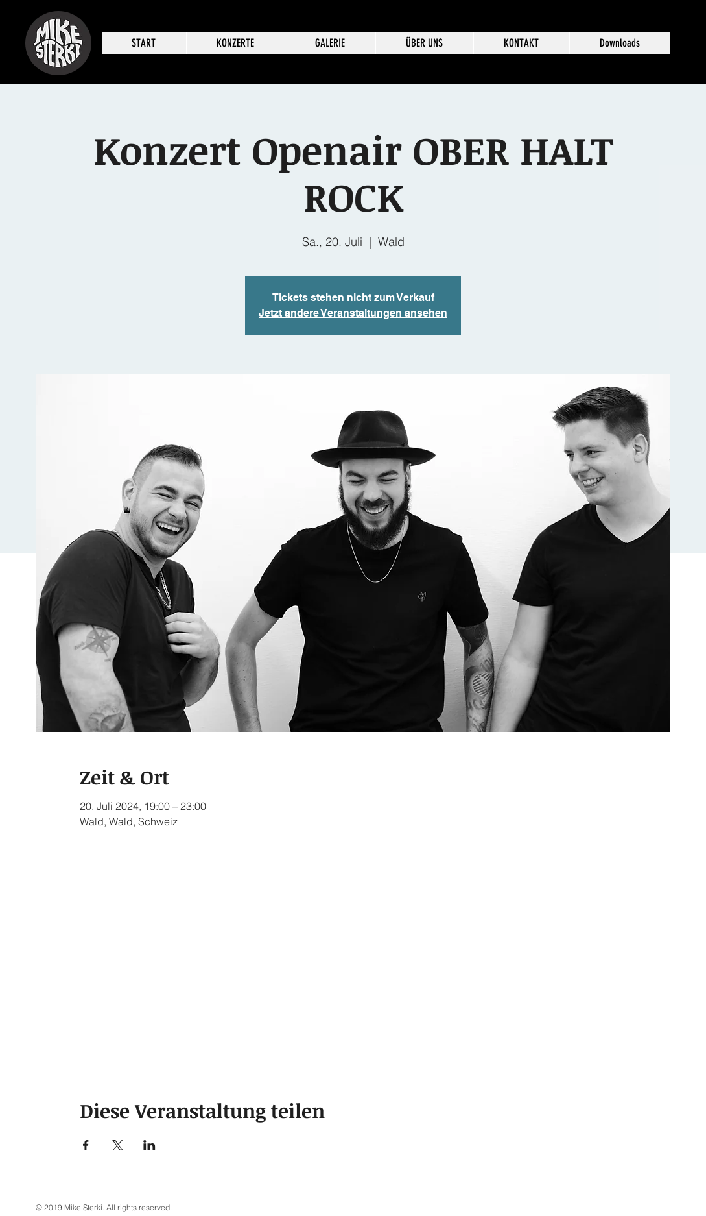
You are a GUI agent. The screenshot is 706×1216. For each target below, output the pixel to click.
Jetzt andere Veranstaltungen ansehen (353, 313)
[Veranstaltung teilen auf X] (118, 1145)
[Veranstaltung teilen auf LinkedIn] (149, 1145)
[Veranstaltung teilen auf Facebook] (86, 1145)
